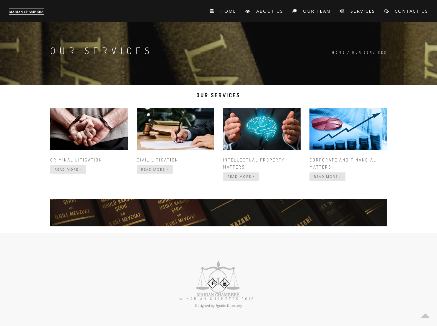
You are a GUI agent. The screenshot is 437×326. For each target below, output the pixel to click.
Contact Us (406, 11)
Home (338, 52)
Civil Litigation (157, 160)
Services (357, 11)
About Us (264, 11)
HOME (222, 11)
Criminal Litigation (76, 160)
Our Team (311, 11)
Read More (68, 169)
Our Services (369, 52)
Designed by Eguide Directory (218, 305)
